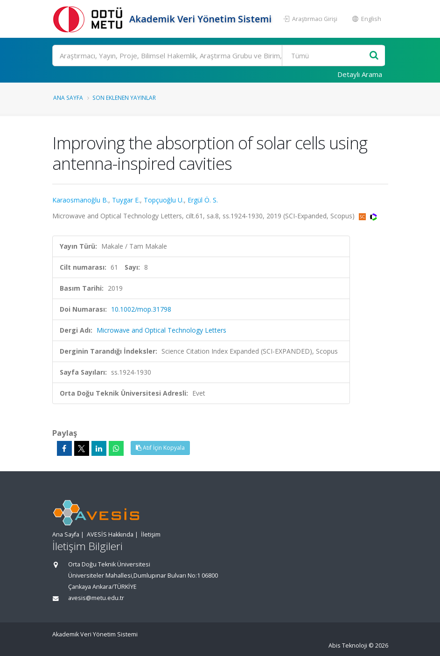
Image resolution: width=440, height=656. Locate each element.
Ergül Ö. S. (203, 199)
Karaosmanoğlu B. (80, 199)
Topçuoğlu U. (164, 199)
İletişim (151, 534)
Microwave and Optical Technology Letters (161, 330)
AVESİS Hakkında (110, 534)
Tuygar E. (126, 199)
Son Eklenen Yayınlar (124, 97)
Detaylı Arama (359, 74)
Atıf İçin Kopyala (160, 448)
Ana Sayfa (68, 97)
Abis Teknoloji (347, 645)
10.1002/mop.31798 (141, 309)
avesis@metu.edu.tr (96, 598)
